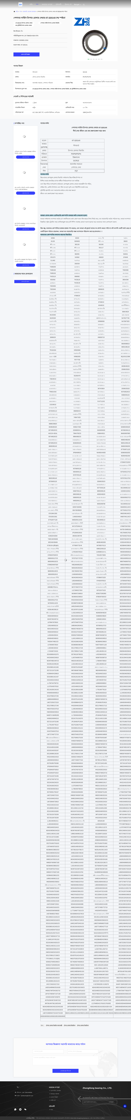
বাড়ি (31, 4)
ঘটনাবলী (58, 4)
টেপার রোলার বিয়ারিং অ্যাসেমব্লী (54, 1025)
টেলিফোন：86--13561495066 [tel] (23, 1092)
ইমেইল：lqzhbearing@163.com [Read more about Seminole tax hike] (24, 1095)
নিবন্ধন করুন (112, 1102)
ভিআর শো (68, 4)
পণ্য (37, 4)
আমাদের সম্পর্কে (47, 4)
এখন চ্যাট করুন (26, 54)
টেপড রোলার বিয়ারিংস (69, 1025)
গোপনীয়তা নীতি (30, 1118)
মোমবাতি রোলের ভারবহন (29, 11)
